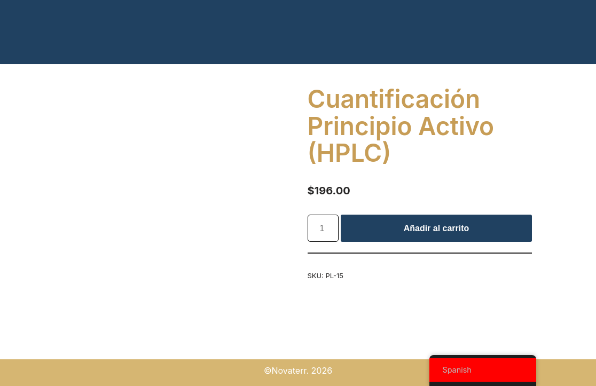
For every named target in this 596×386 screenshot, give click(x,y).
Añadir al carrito (436, 228)
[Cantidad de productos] (323, 228)
